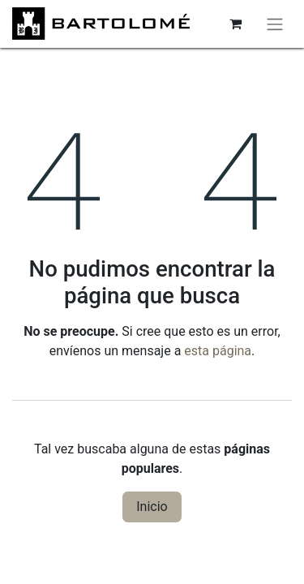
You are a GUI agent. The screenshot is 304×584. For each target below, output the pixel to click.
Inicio (151, 506)
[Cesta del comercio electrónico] (235, 23)
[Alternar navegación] (275, 23)
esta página (217, 351)
